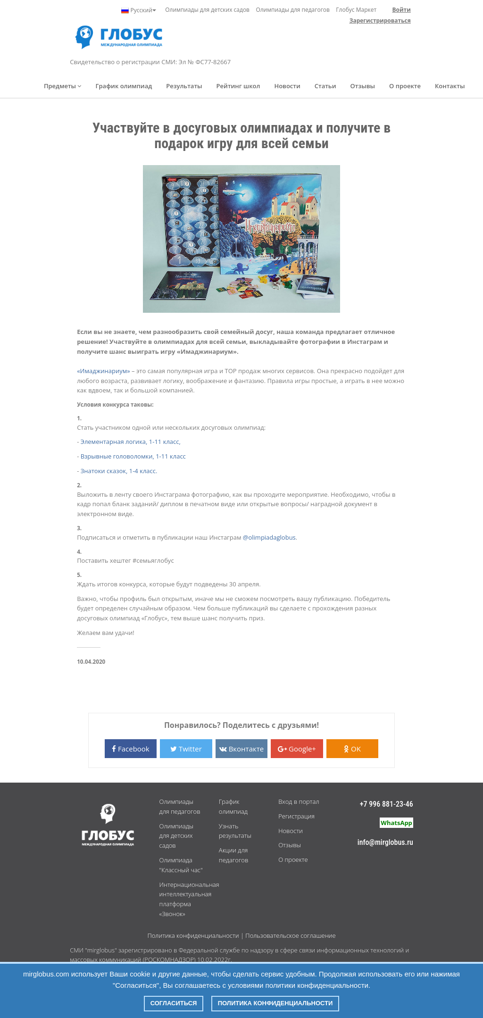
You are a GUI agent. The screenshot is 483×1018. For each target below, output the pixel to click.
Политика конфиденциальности (193, 935)
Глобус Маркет (356, 10)
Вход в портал (298, 801)
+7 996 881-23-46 (386, 804)
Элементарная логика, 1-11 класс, (131, 441)
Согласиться (173, 1003)
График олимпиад (123, 86)
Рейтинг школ (238, 86)
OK (352, 748)
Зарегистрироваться (380, 21)
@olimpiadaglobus (269, 537)
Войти (401, 10)
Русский (138, 10)
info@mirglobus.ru (385, 842)
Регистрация (296, 816)
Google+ (297, 748)
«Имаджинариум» (103, 371)
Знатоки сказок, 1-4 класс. (119, 471)
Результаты (184, 86)
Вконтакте (241, 748)
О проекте (405, 86)
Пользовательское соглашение (290, 935)
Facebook (131, 748)
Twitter (186, 748)
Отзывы (362, 86)
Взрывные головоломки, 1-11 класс (133, 456)
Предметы (63, 86)
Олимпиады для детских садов (207, 10)
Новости (287, 86)
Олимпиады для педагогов (293, 10)
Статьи (325, 86)
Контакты (450, 86)
